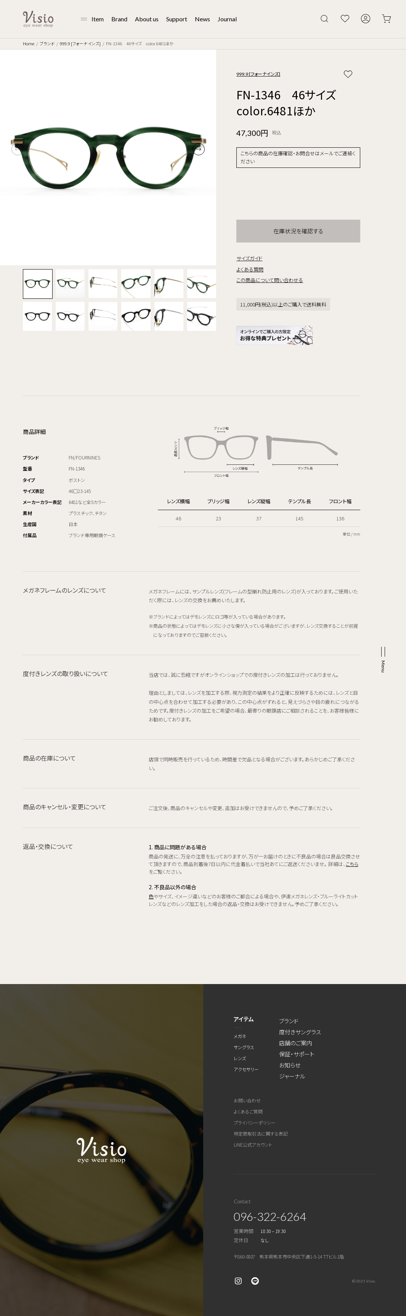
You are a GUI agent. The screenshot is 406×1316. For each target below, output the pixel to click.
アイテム (244, 1019)
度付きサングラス (300, 1032)
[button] (199, 149)
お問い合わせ (247, 1100)
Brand (119, 18)
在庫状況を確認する (298, 231)
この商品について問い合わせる (269, 280)
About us (147, 18)
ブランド (47, 43)
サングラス (244, 1047)
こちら (352, 864)
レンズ (240, 1058)
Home (28, 43)
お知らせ (289, 1065)
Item (97, 18)
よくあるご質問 (248, 1111)
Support (176, 18)
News (202, 18)
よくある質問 (249, 269)
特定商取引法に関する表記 (261, 1133)
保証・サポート (297, 1054)
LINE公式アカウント (253, 1144)
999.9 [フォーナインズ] (80, 43)
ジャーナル (292, 1076)
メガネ (240, 1036)
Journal (227, 18)
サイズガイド (249, 258)
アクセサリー (246, 1069)
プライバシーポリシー (255, 1122)
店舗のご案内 (295, 1043)
